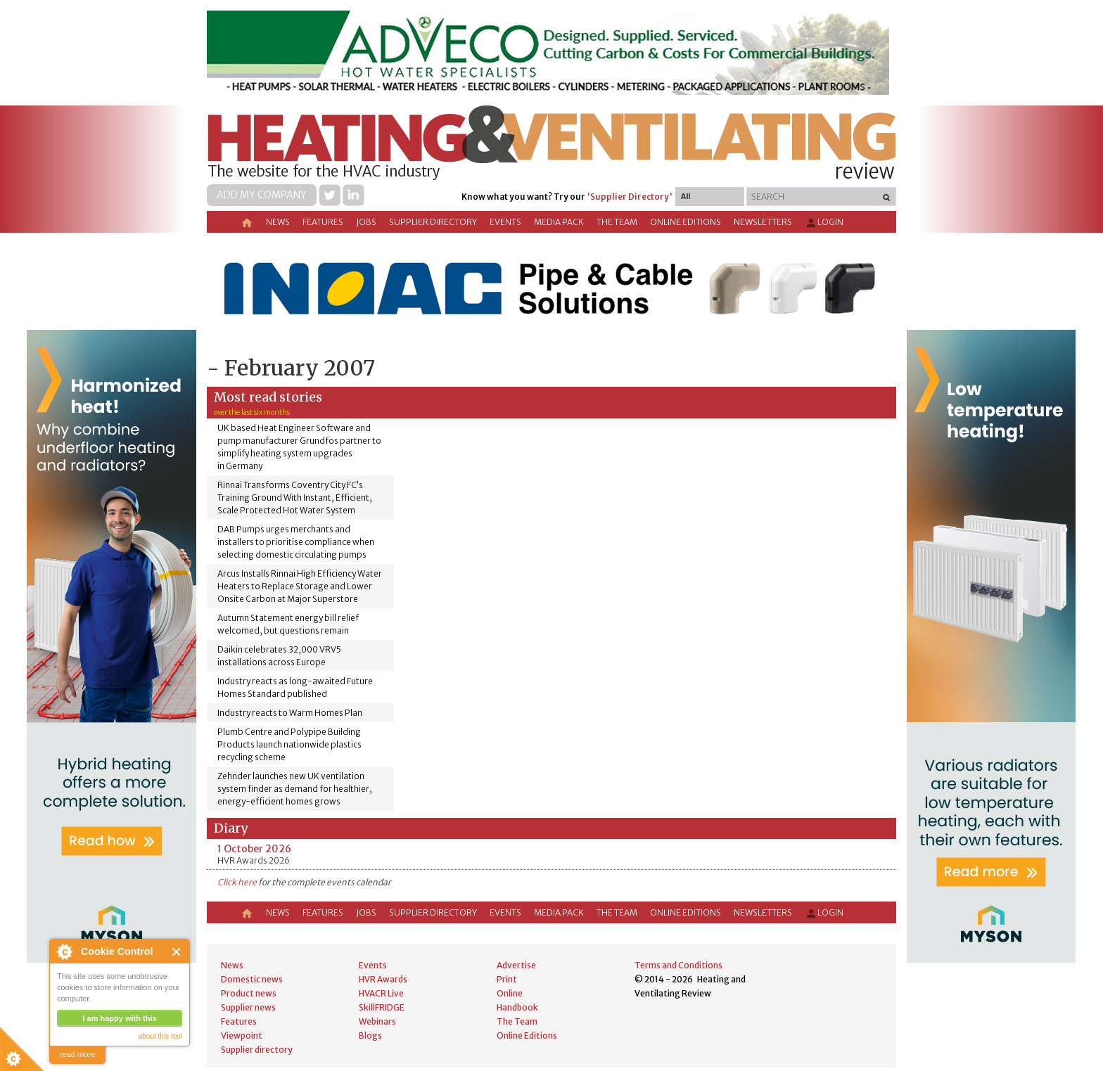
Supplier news (248, 1007)
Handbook (517, 1007)
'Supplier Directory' (629, 196)
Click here (237, 882)
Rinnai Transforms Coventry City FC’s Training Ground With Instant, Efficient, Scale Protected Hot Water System (294, 497)
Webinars (377, 1021)
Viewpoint (241, 1035)
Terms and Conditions (678, 965)
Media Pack (559, 222)
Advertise (516, 965)
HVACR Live (381, 993)
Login (824, 223)
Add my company (262, 194)
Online (510, 993)
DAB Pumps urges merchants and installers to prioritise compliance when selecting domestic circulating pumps (295, 542)
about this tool (160, 1036)
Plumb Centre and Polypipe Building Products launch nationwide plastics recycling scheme (289, 744)
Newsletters (763, 222)
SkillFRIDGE (381, 1007)
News (278, 222)
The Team (617, 222)
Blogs (370, 1035)
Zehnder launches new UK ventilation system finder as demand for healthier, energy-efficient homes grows (294, 789)
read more (77, 1054)
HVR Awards (383, 979)
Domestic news (252, 979)
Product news (248, 993)
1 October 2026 (254, 848)
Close (176, 951)
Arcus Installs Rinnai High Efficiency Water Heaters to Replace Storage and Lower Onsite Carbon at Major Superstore (299, 586)
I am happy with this (119, 1018)
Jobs (366, 222)
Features (322, 222)
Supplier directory (433, 222)
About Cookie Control (64, 951)
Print (507, 979)
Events (505, 222)
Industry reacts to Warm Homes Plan (289, 712)
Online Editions (685, 222)
